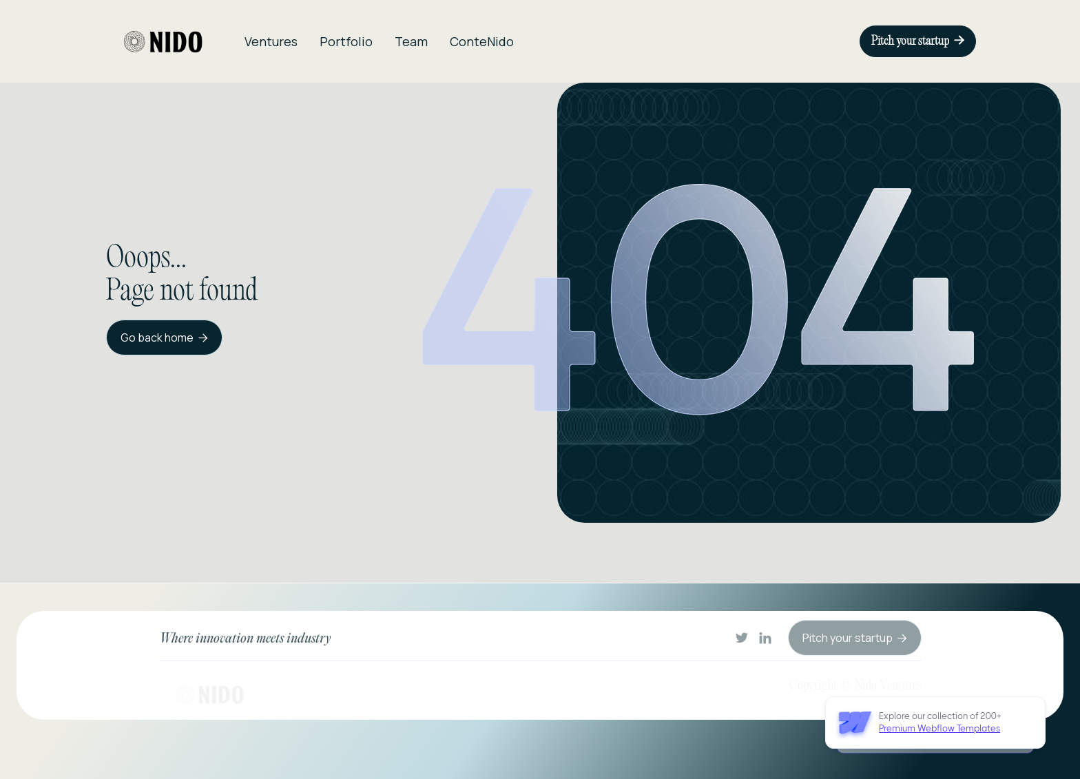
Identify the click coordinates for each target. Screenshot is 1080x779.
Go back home (164, 337)
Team (411, 41)
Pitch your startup (917, 41)
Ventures (271, 41)
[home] (163, 41)
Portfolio (346, 41)
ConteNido (482, 41)
